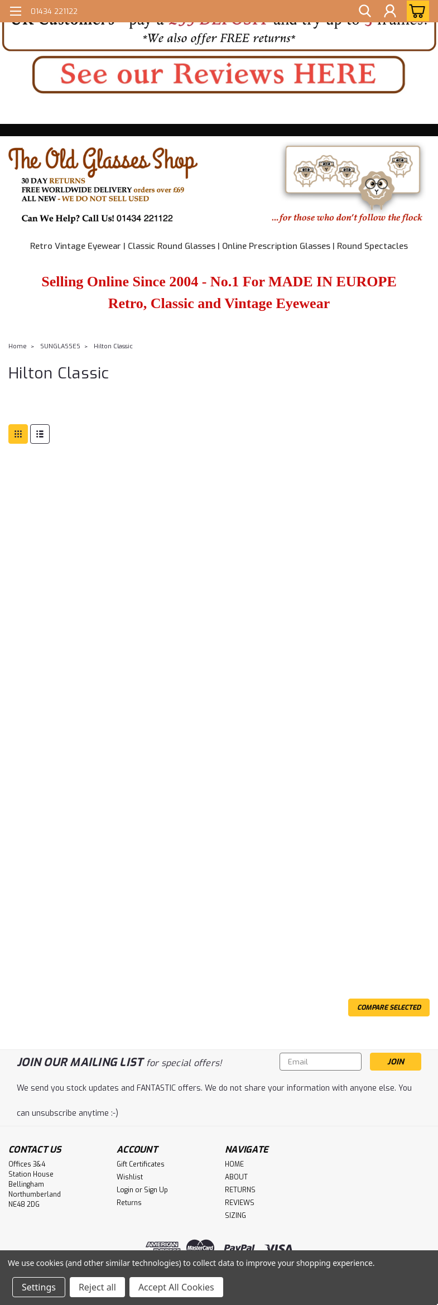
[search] (365, 11)
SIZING (235, 1215)
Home (17, 346)
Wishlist (130, 1177)
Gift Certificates (141, 1164)
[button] (219, 27)
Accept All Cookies (176, 1287)
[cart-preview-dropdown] (415, 11)
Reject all (97, 1287)
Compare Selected (389, 1007)
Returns (129, 1202)
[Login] (390, 11)
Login (125, 1190)
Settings (39, 1287)
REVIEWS (239, 1202)
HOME (234, 1164)
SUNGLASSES (60, 346)
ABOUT (236, 1177)
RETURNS (240, 1190)
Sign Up (156, 1190)
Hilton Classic (113, 346)
